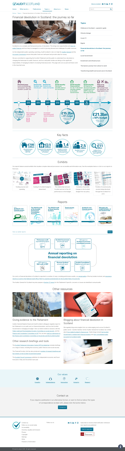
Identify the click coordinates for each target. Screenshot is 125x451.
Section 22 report (49, 282)
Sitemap (24, 437)
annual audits (82, 276)
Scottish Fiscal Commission (23, 357)
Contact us (62, 407)
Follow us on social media (29, 425)
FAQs (23, 439)
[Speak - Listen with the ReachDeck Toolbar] (120, 446)
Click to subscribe (87, 429)
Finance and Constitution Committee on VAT (25, 333)
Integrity (76, 382)
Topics (19, 13)
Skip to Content (96, 4)
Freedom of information (29, 441)
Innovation (64, 382)
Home (14, 13)
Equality (37, 382)
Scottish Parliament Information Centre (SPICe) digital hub (32, 345)
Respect (87, 382)
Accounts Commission (19, 54)
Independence (50, 382)
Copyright (24, 434)
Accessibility (25, 427)
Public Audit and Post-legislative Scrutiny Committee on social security (33, 331)
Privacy (24, 432)
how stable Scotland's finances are (77, 332)
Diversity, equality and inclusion (31, 430)
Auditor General (66, 52)
